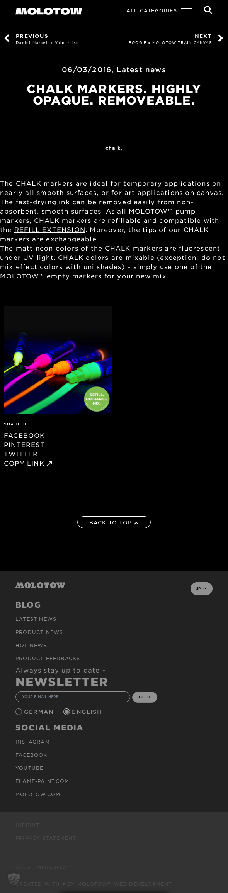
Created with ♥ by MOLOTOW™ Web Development (93, 884)
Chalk (113, 148)
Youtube (29, 768)
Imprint (27, 825)
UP (201, 588)
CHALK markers (44, 183)
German (40, 711)
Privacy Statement (45, 838)
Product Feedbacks (47, 658)
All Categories (151, 10)
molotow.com (37, 794)
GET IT (145, 697)
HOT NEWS (31, 645)
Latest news (141, 69)
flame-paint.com (42, 781)
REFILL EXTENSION (49, 229)
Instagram (32, 742)
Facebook (31, 755)
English (88, 711)
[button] (14, 879)
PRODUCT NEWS (39, 632)
